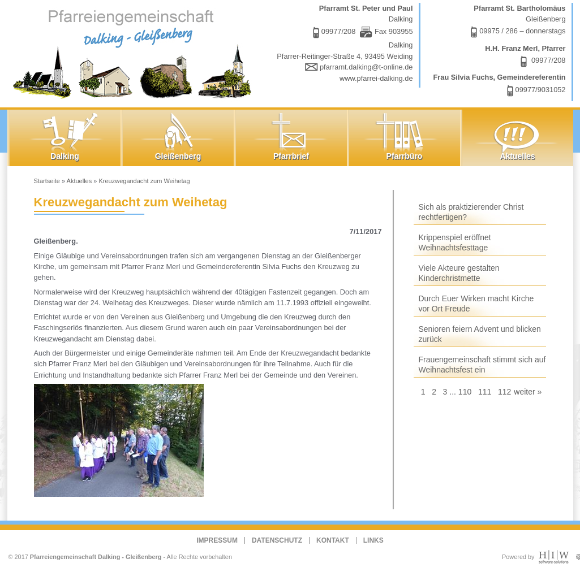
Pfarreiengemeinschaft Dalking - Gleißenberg (96, 556)
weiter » (528, 391)
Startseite (47, 180)
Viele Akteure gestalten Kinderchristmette (459, 273)
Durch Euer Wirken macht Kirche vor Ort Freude (476, 303)
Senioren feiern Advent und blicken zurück (480, 334)
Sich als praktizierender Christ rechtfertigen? (471, 212)
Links (373, 540)
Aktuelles (79, 180)
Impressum (217, 540)
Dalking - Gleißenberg (134, 52)
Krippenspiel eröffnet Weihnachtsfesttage (455, 242)
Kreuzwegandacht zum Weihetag (144, 180)
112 (504, 391)
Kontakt (332, 540)
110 (464, 391)
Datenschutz (277, 540)
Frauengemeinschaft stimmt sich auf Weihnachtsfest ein (482, 364)
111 (484, 391)
